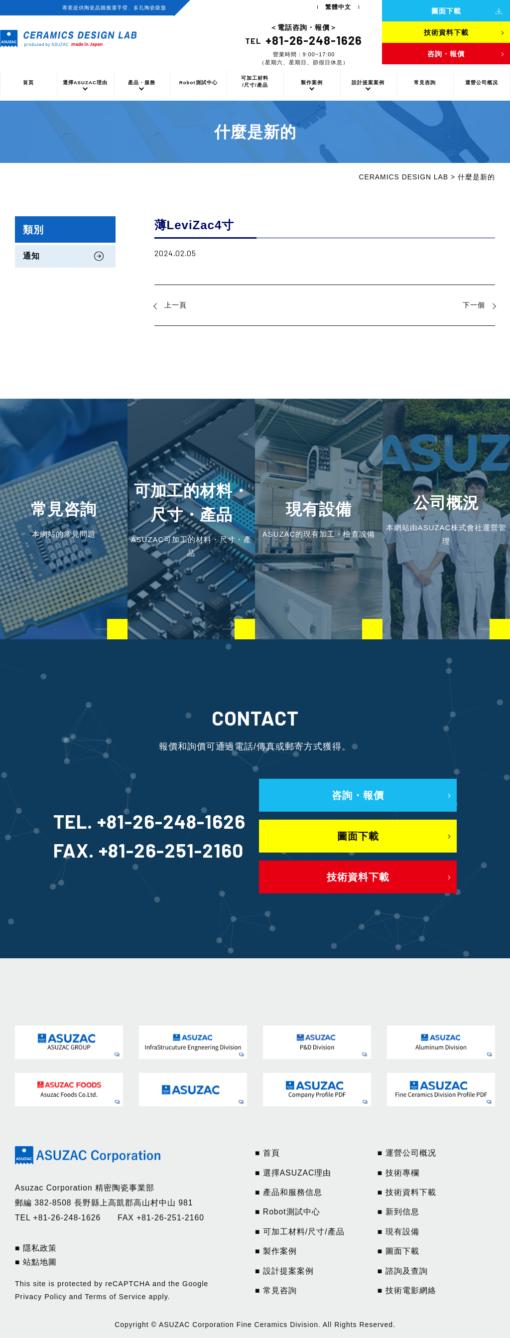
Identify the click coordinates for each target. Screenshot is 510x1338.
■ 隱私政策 (36, 1248)
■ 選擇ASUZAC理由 (293, 1173)
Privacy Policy (41, 1297)
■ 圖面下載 (398, 1251)
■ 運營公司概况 (407, 1153)
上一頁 (175, 305)
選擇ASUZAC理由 (85, 82)
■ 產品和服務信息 (288, 1192)
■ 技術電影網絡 (407, 1290)
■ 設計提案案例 (284, 1271)
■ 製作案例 (276, 1251)
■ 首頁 (267, 1153)
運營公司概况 (481, 82)
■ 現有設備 (398, 1231)
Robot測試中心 (198, 82)
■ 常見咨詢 (276, 1290)
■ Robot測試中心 (287, 1211)
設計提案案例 (368, 82)
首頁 (28, 82)
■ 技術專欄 (398, 1173)
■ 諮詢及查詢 (403, 1271)
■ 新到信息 (398, 1211)
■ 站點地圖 (36, 1262)
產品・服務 (141, 82)
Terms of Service (115, 1297)
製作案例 (312, 82)
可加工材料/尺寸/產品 (254, 81)
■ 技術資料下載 (407, 1192)
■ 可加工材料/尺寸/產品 (300, 1231)
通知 (31, 256)
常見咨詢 (425, 82)
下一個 (474, 305)
